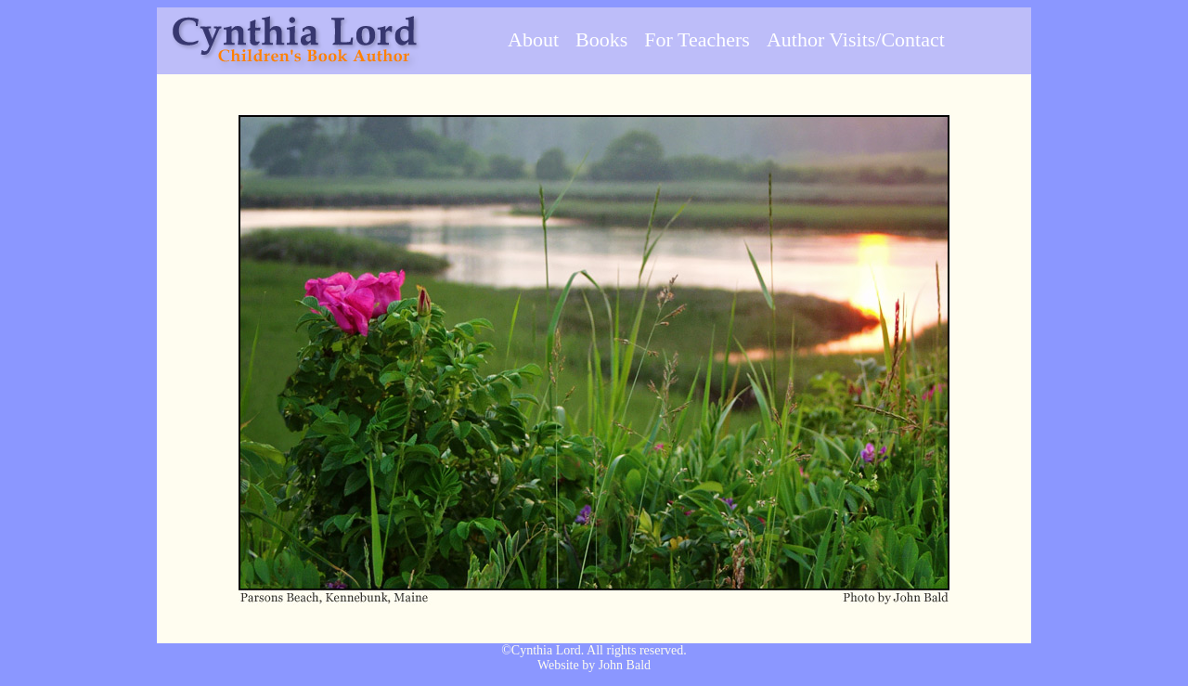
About (533, 39)
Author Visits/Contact (856, 39)
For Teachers (697, 39)
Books (601, 39)
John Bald (625, 665)
